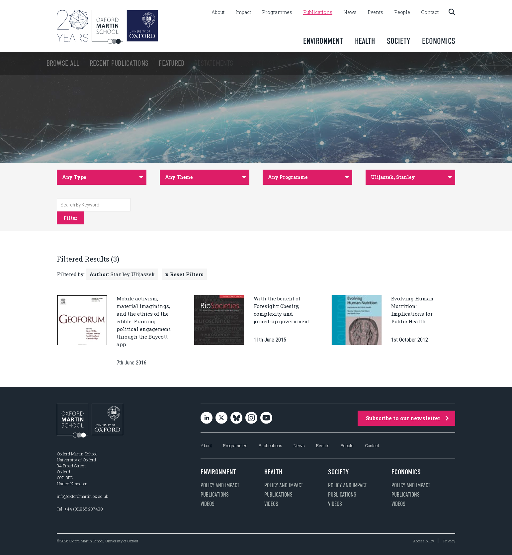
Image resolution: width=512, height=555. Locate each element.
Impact (243, 12)
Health (365, 41)
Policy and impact (220, 485)
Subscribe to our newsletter (407, 418)
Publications (317, 12)
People (402, 12)
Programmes (277, 12)
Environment (323, 41)
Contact (430, 12)
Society (398, 41)
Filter (70, 218)
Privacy (449, 540)
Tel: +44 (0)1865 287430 (80, 509)
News (350, 12)
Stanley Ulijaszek (122, 274)
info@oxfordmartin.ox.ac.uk (82, 496)
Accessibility (423, 540)
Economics (438, 41)
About (218, 12)
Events (375, 12)
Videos (207, 504)
